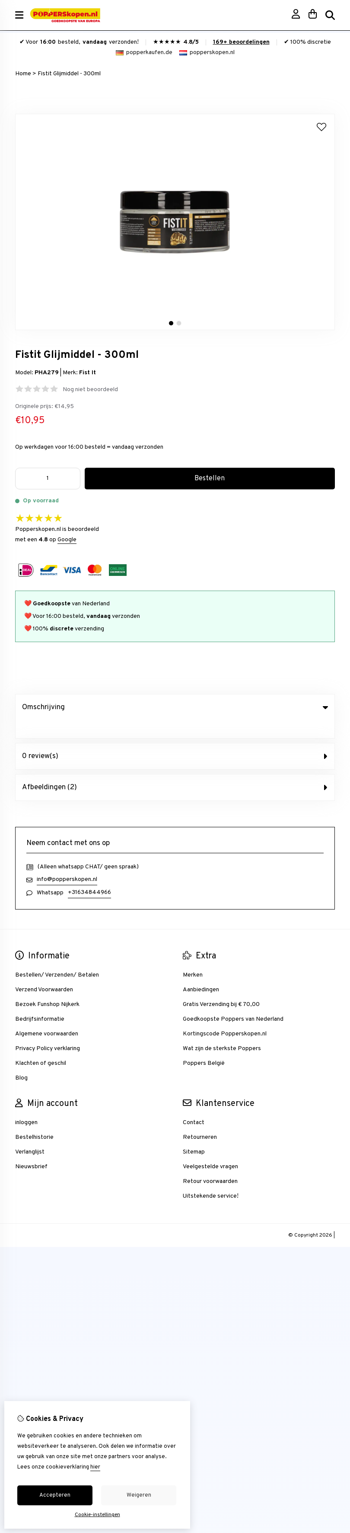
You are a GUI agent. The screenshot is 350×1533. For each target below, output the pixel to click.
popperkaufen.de (144, 52)
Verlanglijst (30, 1134)
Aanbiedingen (201, 972)
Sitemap (194, 1134)
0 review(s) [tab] (175, 738)
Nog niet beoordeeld (90, 389)
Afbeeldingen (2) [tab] (175, 770)
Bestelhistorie (34, 1119)
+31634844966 (89, 874)
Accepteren (54, 1495)
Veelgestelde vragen (210, 1149)
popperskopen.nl (207, 52)
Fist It (87, 372)
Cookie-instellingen (97, 1514)
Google (66, 539)
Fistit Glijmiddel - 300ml (69, 73)
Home (23, 73)
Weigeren (139, 1495)
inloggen (26, 1105)
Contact (193, 1105)
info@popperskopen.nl (67, 861)
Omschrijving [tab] (175, 707)
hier (95, 1467)
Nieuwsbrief (31, 1149)
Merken (193, 957)
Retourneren (200, 1119)
